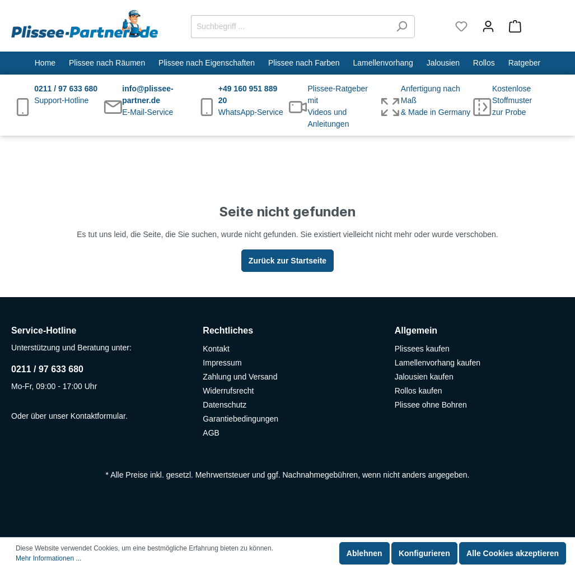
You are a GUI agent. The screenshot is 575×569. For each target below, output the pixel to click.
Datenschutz (224, 404)
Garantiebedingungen (240, 418)
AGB (211, 432)
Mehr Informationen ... (48, 558)
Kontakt (216, 348)
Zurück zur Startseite (287, 260)
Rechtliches (228, 330)
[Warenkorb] (533, 26)
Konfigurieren (424, 553)
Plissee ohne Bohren (431, 404)
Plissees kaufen (422, 348)
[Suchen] (402, 26)
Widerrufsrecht (228, 390)
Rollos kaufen (418, 390)
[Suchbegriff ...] (290, 26)
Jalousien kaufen (424, 376)
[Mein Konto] (488, 26)
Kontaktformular (98, 415)
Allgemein (416, 330)
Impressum (222, 362)
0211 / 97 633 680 (47, 369)
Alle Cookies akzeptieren (512, 553)
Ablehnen (364, 553)
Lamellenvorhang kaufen (437, 362)
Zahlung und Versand (240, 376)
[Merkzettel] (461, 26)
